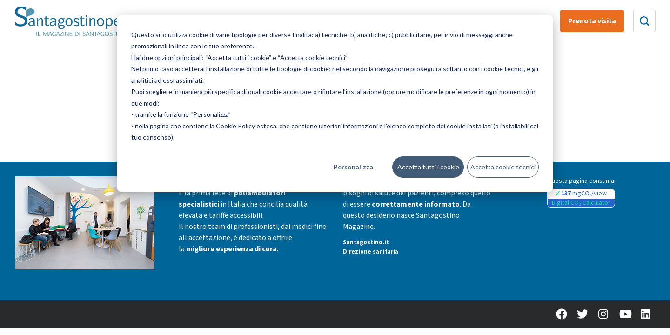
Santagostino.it (366, 242)
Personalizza (353, 167)
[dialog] (335, 103)
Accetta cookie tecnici (503, 167)
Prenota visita (592, 21)
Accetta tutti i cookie (428, 167)
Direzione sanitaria (370, 252)
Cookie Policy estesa (246, 126)
